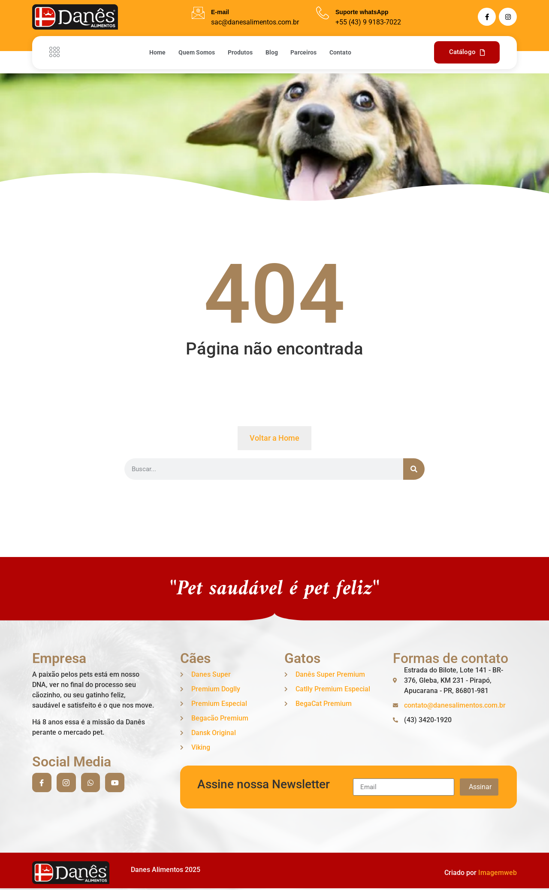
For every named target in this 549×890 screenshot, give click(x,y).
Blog (271, 52)
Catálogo (467, 52)
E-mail (220, 12)
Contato (341, 52)
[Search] (414, 469)
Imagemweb (497, 873)
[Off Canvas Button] (56, 52)
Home (157, 52)
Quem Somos (196, 52)
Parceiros (304, 52)
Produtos (240, 52)
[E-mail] (198, 12)
